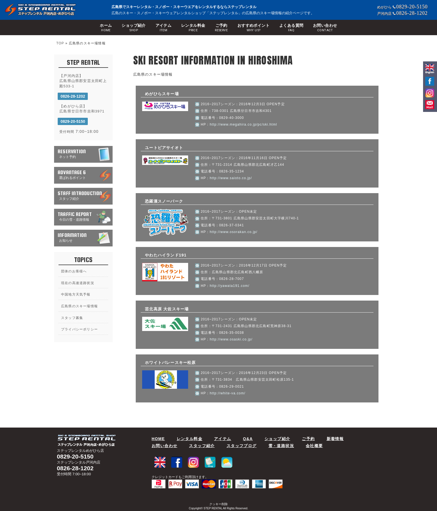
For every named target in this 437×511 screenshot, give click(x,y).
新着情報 (335, 438)
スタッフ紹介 (202, 445)
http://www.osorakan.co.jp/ (233, 232)
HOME (158, 438)
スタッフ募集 (72, 318)
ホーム (106, 27)
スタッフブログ (242, 445)
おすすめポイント (253, 27)
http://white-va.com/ (227, 393)
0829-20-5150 (72, 121)
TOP (60, 43)
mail (429, 104)
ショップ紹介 (134, 27)
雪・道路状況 (281, 445)
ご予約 (221, 27)
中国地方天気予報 (76, 294)
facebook (429, 81)
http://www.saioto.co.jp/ (231, 178)
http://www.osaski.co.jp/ (231, 339)
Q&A (248, 438)
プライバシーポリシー (79, 329)
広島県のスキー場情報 (79, 306)
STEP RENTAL (213, 508)
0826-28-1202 (72, 96)
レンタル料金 (193, 27)
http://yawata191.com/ (229, 286)
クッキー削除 (218, 504)
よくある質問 (291, 27)
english (429, 69)
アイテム (164, 27)
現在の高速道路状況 (77, 283)
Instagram (429, 92)
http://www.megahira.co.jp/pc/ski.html (243, 124)
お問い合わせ (325, 27)
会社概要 (314, 445)
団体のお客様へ (74, 271)
